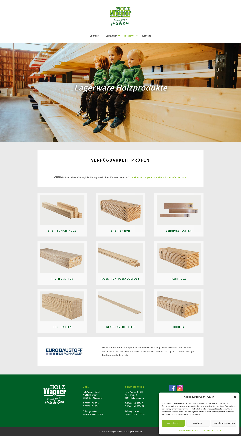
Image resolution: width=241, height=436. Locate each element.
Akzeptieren (173, 423)
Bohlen (178, 327)
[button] (234, 396)
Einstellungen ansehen (224, 423)
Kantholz (179, 278)
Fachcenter (129, 36)
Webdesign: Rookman (132, 431)
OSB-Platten (62, 327)
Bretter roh (120, 230)
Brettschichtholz (62, 230)
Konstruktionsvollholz (120, 278)
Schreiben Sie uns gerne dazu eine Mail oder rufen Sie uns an (158, 177)
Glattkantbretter (120, 327)
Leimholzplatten (179, 230)
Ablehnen (197, 423)
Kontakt (146, 36)
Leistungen (111, 36)
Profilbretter (62, 278)
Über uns (94, 36)
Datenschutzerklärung (201, 430)
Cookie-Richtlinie (184, 430)
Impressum (216, 430)
